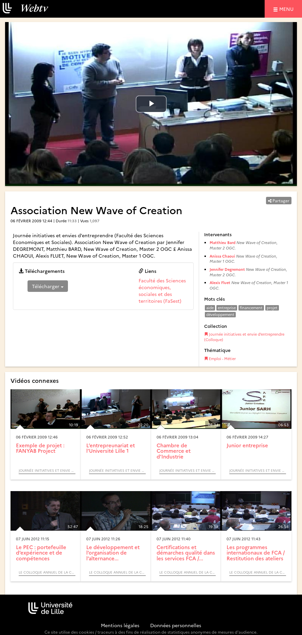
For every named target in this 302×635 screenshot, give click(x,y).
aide (210, 307)
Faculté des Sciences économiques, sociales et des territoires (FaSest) (162, 290)
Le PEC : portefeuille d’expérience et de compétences (41, 552)
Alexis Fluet (220, 282)
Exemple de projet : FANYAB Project (40, 448)
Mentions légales (120, 625)
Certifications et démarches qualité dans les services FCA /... (186, 552)
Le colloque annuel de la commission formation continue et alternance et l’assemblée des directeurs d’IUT (47, 572)
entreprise (227, 307)
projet (272, 307)
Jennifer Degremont (227, 269)
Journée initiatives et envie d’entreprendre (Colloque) (244, 337)
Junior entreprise (247, 445)
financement (251, 307)
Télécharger (48, 286)
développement (220, 314)
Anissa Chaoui (222, 256)
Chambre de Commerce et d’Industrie (174, 451)
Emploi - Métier (220, 358)
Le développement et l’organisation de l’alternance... (113, 552)
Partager (278, 200)
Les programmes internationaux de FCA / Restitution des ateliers (256, 552)
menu (287, 8)
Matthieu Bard (222, 242)
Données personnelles (175, 625)
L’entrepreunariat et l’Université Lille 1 (110, 448)
